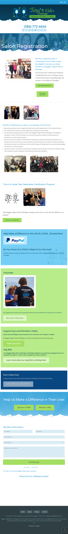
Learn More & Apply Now (12, 220)
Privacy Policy (26, 467)
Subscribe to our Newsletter (18, 384)
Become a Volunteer (15, 318)
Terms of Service (34, 467)
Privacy (37, 512)
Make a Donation (14, 344)
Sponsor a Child (23, 407)
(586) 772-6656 (35, 26)
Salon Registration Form (44, 85)
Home (22, 512)
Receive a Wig (45, 407)
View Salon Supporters (42, 94)
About (29, 512)
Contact (44, 512)
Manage (37, 526)
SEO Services (32, 526)
